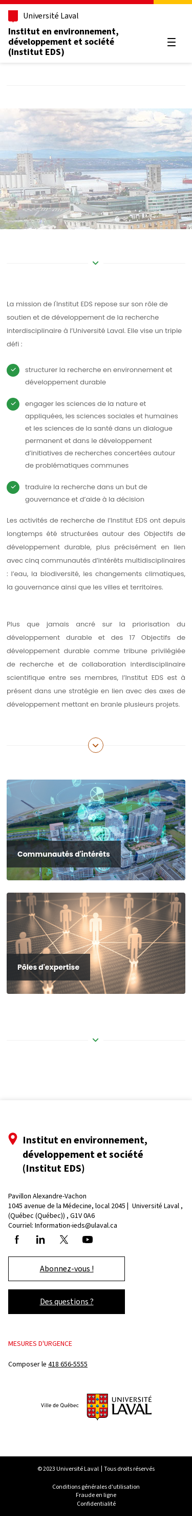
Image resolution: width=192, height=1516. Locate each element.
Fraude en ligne (96, 1495)
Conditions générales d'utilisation (96, 1487)
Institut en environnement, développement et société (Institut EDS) (63, 41)
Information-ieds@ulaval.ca (76, 1225)
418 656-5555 (68, 1364)
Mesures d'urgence (40, 1343)
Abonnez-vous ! (67, 1268)
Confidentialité (96, 1504)
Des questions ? (67, 1301)
